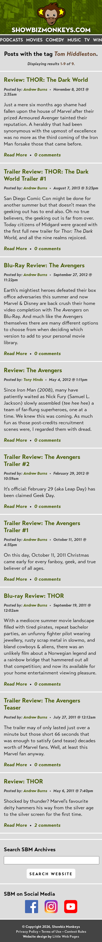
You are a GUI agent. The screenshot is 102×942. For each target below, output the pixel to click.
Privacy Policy (27, 931)
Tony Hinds (33, 379)
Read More (15, 155)
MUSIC (74, 40)
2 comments (47, 825)
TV (87, 40)
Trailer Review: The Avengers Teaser (42, 704)
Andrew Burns (35, 89)
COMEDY (55, 40)
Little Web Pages (65, 936)
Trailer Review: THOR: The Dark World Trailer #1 (46, 175)
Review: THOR (23, 781)
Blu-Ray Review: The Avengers (44, 265)
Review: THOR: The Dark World (46, 79)
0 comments (47, 155)
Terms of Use (51, 931)
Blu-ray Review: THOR (34, 595)
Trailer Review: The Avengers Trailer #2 (42, 460)
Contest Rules (75, 931)
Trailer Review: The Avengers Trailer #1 (42, 526)
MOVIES (34, 40)
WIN (97, 40)
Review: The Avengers (33, 370)
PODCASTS (11, 40)
